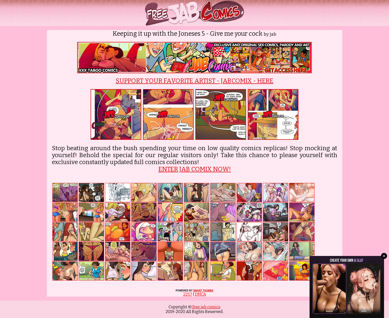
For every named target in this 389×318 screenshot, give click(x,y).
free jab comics (206, 307)
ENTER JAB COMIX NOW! (194, 169)
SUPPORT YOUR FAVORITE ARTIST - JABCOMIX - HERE (194, 81)
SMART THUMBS (203, 290)
